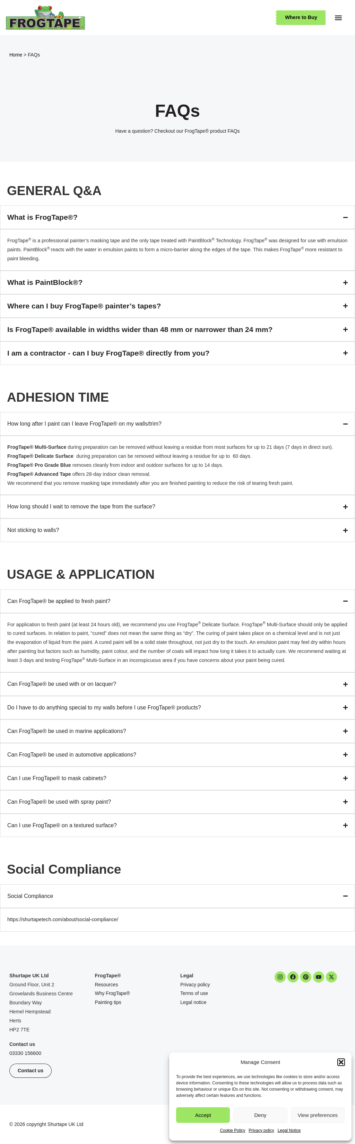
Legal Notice (289, 1130)
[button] (341, 1062)
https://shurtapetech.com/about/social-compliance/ (62, 919)
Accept (203, 1115)
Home (15, 55)
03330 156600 (25, 1053)
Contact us (22, 1044)
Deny (260, 1115)
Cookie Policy (232, 1130)
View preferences (318, 1115)
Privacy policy (261, 1130)
